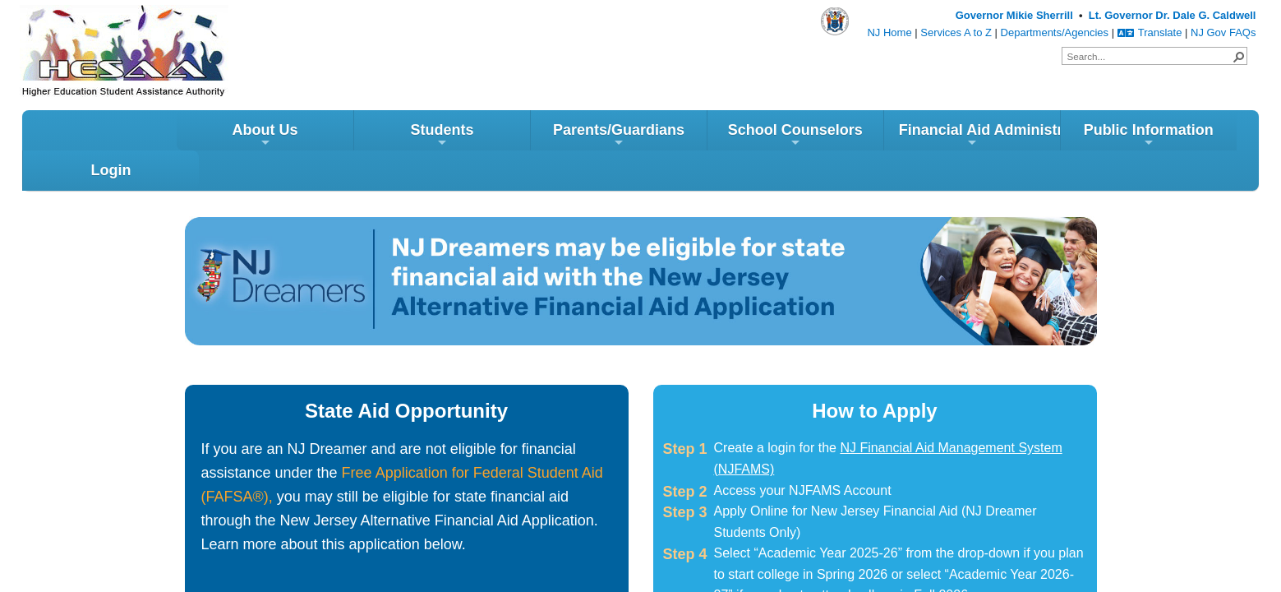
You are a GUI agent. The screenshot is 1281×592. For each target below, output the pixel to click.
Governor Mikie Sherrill (1014, 15)
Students (287, 138)
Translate (1149, 32)
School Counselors (641, 138)
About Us (110, 138)
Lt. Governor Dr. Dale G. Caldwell (1172, 15)
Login (1170, 133)
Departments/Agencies (1055, 32)
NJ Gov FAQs (1223, 32)
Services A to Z (956, 32)
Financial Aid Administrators (824, 138)
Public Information (993, 138)
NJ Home (889, 32)
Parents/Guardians (464, 138)
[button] (1238, 56)
